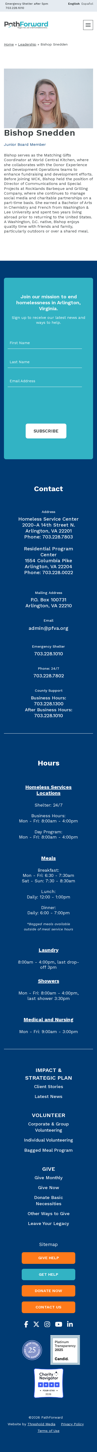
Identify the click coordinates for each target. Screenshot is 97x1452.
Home (9, 44)
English (74, 3)
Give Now (48, 1187)
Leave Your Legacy (48, 1223)
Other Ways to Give (49, 1213)
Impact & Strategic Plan (48, 1074)
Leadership (27, 44)
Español (87, 3)
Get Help (48, 1274)
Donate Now (48, 1290)
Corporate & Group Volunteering (48, 1127)
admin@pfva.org (48, 628)
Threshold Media (41, 1424)
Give (48, 1169)
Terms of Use (48, 1431)
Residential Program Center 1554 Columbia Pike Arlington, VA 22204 (48, 557)
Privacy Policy (72, 1424)
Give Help (48, 1257)
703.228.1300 (48, 704)
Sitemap (48, 1244)
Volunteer (48, 1115)
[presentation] (45, 413)
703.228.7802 (48, 676)
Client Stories (48, 1086)
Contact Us (48, 1307)
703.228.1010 (14, 8)
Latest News (48, 1096)
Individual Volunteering (48, 1140)
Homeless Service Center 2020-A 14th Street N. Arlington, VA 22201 (48, 525)
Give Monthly (49, 1177)
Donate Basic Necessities (48, 1200)
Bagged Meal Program (48, 1150)
